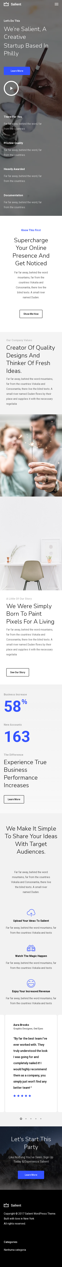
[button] (56, 4)
